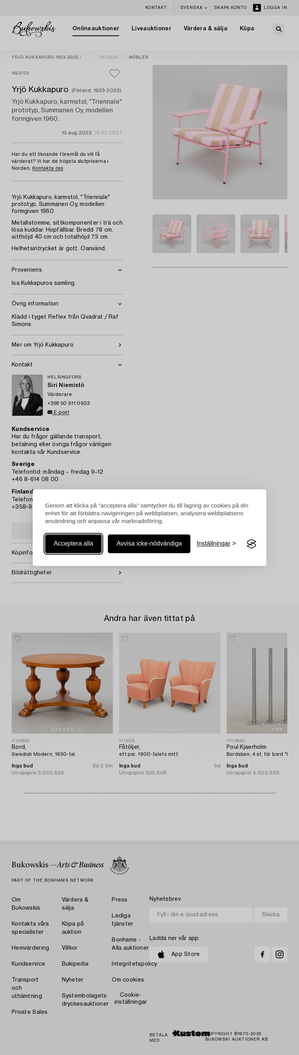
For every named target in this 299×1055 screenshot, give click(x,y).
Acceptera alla (73, 544)
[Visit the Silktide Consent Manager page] (251, 544)
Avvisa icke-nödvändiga (149, 544)
